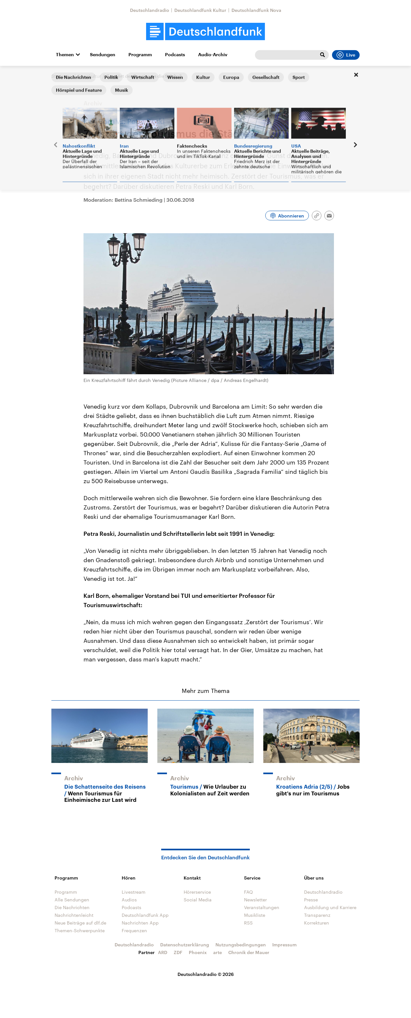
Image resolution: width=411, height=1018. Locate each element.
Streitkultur (89, 76)
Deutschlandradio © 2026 (206, 974)
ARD (162, 952)
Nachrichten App (140, 922)
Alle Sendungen (72, 899)
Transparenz (317, 915)
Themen (65, 54)
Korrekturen (316, 922)
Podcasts (175, 54)
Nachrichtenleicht (74, 915)
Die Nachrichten (72, 907)
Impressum (284, 944)
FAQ (248, 892)
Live (346, 54)
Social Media (198, 899)
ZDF (178, 952)
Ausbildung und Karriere (330, 907)
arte (217, 952)
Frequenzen (134, 930)
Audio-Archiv (212, 54)
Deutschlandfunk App (145, 915)
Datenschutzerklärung (184, 944)
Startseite (61, 76)
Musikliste (254, 915)
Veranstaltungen (261, 907)
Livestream (133, 892)
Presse (311, 899)
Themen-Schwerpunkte (80, 930)
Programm (140, 54)
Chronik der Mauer (248, 952)
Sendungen (102, 54)
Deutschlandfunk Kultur (200, 10)
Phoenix (198, 952)
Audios (129, 899)
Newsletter (255, 899)
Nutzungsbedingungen (240, 944)
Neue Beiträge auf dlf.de (80, 922)
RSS (248, 922)
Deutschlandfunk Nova (256, 10)
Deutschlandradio (149, 10)
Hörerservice (197, 892)
